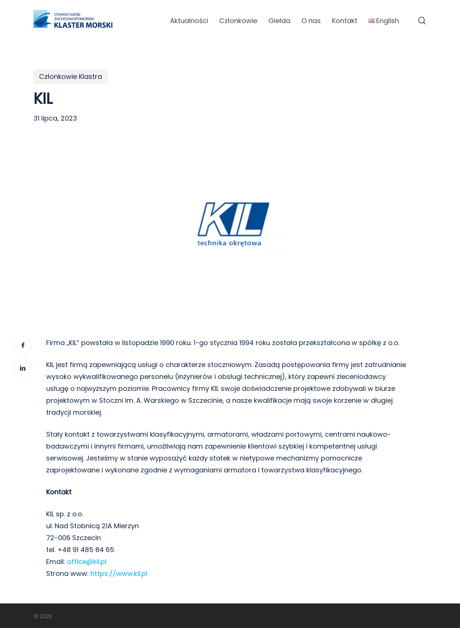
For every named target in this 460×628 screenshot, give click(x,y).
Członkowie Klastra (70, 76)
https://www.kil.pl (118, 573)
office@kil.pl (86, 561)
